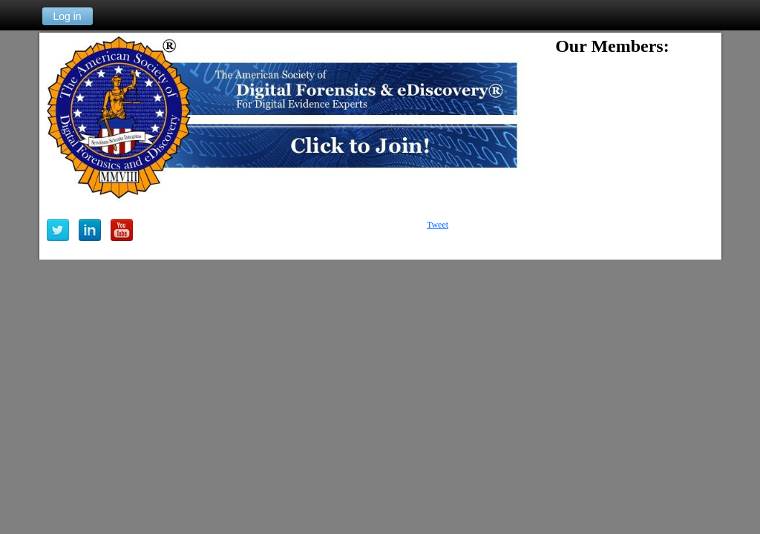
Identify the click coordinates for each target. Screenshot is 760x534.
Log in (67, 16)
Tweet (437, 225)
